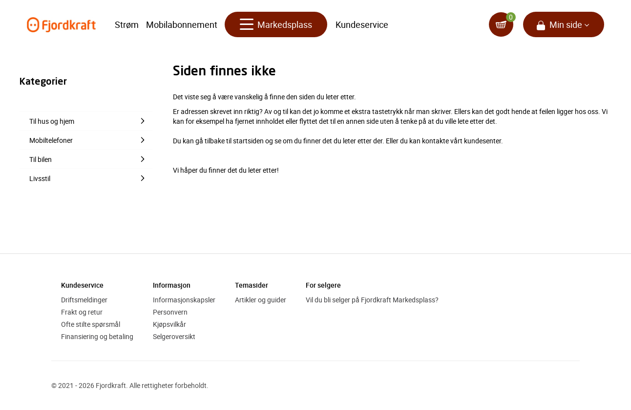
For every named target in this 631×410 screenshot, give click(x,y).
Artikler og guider (260, 299)
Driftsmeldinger (84, 299)
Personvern (170, 312)
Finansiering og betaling (97, 336)
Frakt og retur (82, 312)
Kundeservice (362, 24)
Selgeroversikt (174, 336)
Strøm (127, 24)
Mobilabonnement (181, 24)
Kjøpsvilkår (169, 324)
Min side (565, 24)
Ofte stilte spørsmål (90, 324)
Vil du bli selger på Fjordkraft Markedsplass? (372, 299)
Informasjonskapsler (184, 299)
